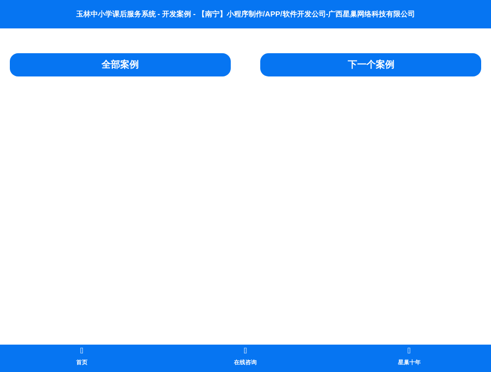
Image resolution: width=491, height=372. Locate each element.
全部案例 (120, 64)
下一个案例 (371, 64)
